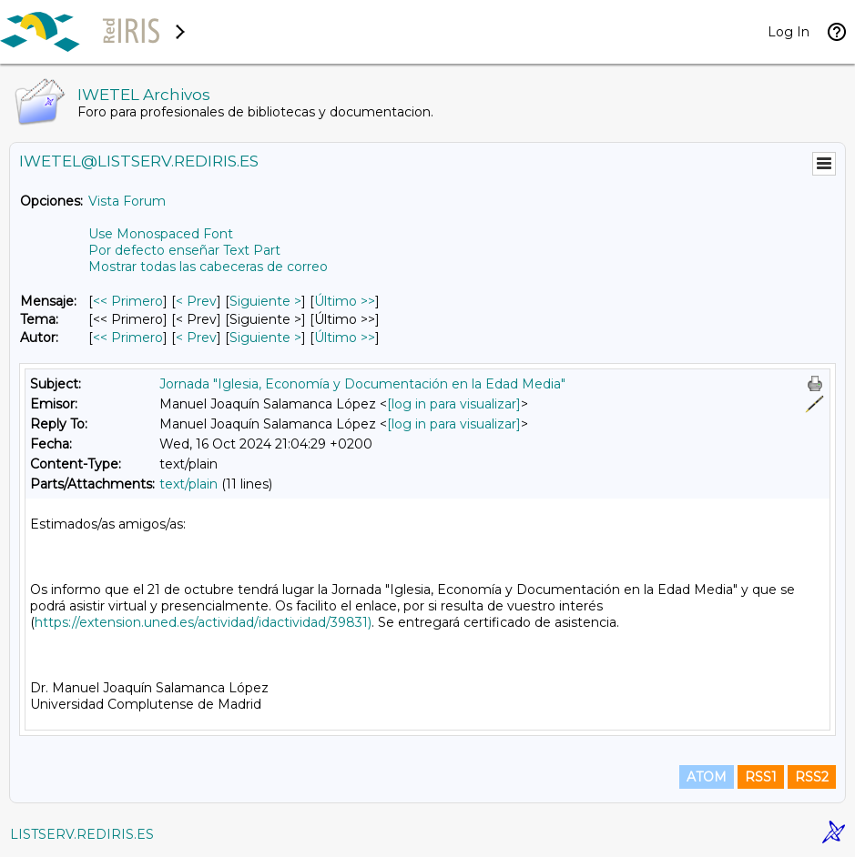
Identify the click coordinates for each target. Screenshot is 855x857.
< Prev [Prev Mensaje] (196, 301)
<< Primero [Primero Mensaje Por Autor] (128, 337)
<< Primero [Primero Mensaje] (128, 301)
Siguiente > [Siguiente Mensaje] (265, 301)
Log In (788, 32)
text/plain (188, 484)
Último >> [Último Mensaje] (344, 301)
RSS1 (761, 777)
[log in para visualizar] (454, 404)
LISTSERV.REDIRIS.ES (82, 834)
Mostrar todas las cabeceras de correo (208, 266)
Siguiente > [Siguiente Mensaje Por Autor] (265, 337)
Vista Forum (127, 201)
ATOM (707, 777)
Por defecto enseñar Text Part (184, 250)
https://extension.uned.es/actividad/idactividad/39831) (203, 622)
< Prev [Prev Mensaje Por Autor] (196, 337)
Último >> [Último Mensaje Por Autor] (344, 337)
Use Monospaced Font (160, 234)
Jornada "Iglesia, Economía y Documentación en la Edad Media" (362, 384)
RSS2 (812, 777)
